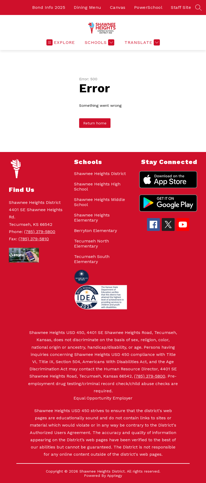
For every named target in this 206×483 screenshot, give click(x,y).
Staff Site (181, 7)
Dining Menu (87, 7)
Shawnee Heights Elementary (92, 217)
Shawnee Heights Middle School (99, 202)
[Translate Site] (141, 42)
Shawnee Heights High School (97, 186)
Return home (94, 123)
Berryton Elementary (95, 230)
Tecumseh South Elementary (91, 259)
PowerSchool (148, 7)
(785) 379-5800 (39, 231)
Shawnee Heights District (100, 173)
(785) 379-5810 (34, 238)
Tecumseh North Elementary (91, 243)
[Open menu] (60, 42)
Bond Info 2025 (48, 7)
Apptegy (114, 475)
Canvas (118, 7)
